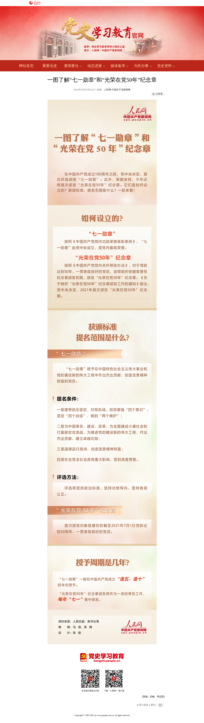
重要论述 (49, 66)
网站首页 (26, 66)
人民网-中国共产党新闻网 (117, 89)
